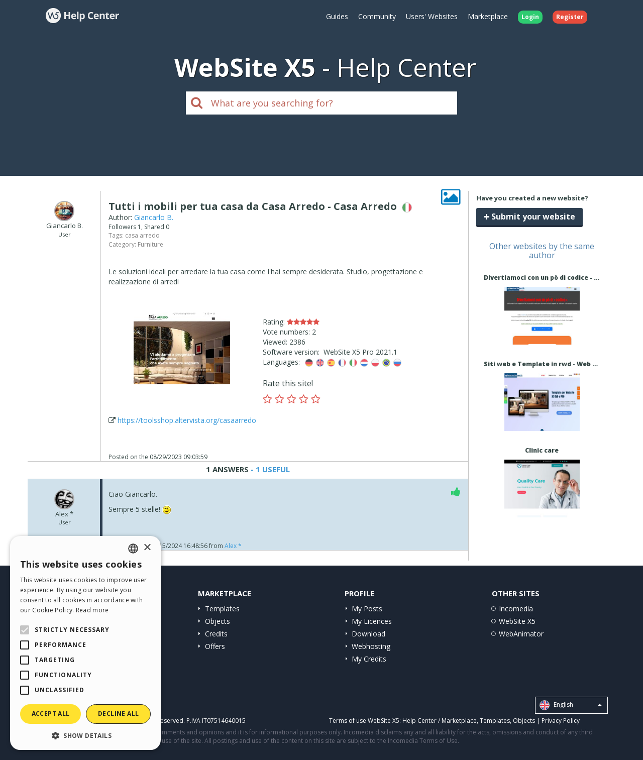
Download (368, 633)
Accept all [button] (51, 713)
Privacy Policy (561, 720)
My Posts (367, 608)
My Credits (369, 659)
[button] (85, 735)
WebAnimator (521, 633)
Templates (222, 608)
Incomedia (516, 608)
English (571, 705)
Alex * (233, 545)
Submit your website (529, 216)
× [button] (147, 548)
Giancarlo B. (153, 217)
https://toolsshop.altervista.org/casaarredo (187, 420)
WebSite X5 (517, 621)
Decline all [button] (118, 713)
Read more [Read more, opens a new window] (92, 610)
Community (377, 16)
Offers (215, 646)
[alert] (85, 643)
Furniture (150, 244)
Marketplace (488, 16)
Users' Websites (432, 16)
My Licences (372, 621)
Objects (217, 621)
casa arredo (142, 235)
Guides (337, 16)
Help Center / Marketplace (439, 720)
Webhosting (371, 646)
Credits (216, 633)
